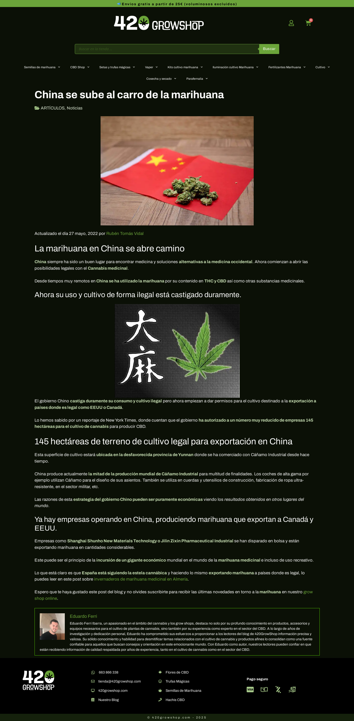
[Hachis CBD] (160, 700)
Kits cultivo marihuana (185, 66)
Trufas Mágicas (177, 681)
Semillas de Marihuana (183, 691)
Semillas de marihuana (42, 66)
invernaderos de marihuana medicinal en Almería (141, 579)
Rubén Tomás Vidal (125, 233)
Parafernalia (197, 78)
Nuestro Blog (108, 700)
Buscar (269, 49)
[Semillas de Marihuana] (160, 690)
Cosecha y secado (161, 78)
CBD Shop (79, 66)
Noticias (75, 108)
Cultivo (322, 66)
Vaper (151, 66)
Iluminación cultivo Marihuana (235, 66)
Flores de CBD (177, 672)
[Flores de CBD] (160, 672)
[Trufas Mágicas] (160, 681)
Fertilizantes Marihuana (286, 66)
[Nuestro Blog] (93, 700)
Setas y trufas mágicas (117, 66)
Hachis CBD (175, 700)
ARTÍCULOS (53, 108)
